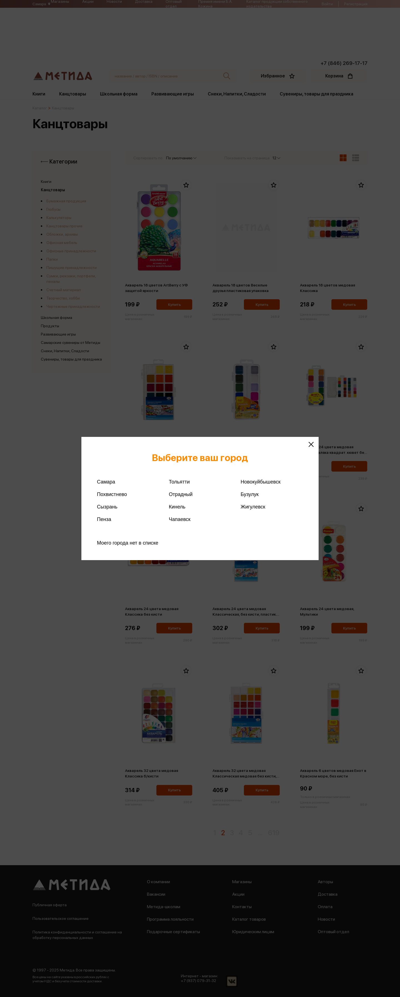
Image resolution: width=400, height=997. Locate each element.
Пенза (104, 519)
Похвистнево (112, 494)
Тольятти (179, 482)
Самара (106, 482)
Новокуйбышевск (260, 482)
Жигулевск (253, 507)
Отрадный (181, 494)
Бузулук (249, 494)
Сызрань (107, 507)
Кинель (177, 507)
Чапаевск (180, 519)
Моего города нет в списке (127, 543)
